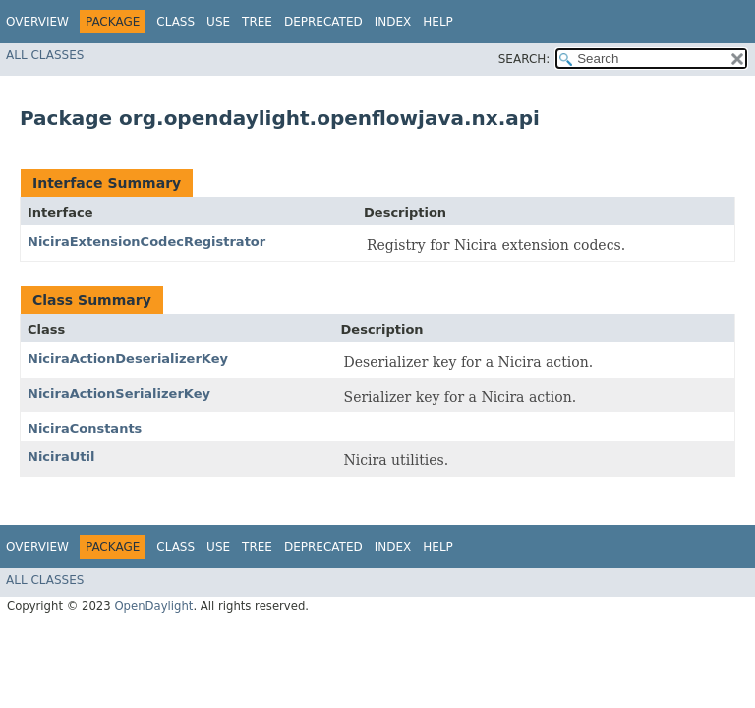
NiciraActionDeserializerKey (128, 358)
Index (393, 22)
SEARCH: (524, 59)
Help (438, 22)
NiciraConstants (85, 428)
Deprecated (323, 22)
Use (218, 22)
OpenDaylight (153, 606)
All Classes (45, 55)
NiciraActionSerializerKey (119, 393)
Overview (37, 22)
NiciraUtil (61, 456)
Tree (257, 22)
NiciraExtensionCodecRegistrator (146, 241)
